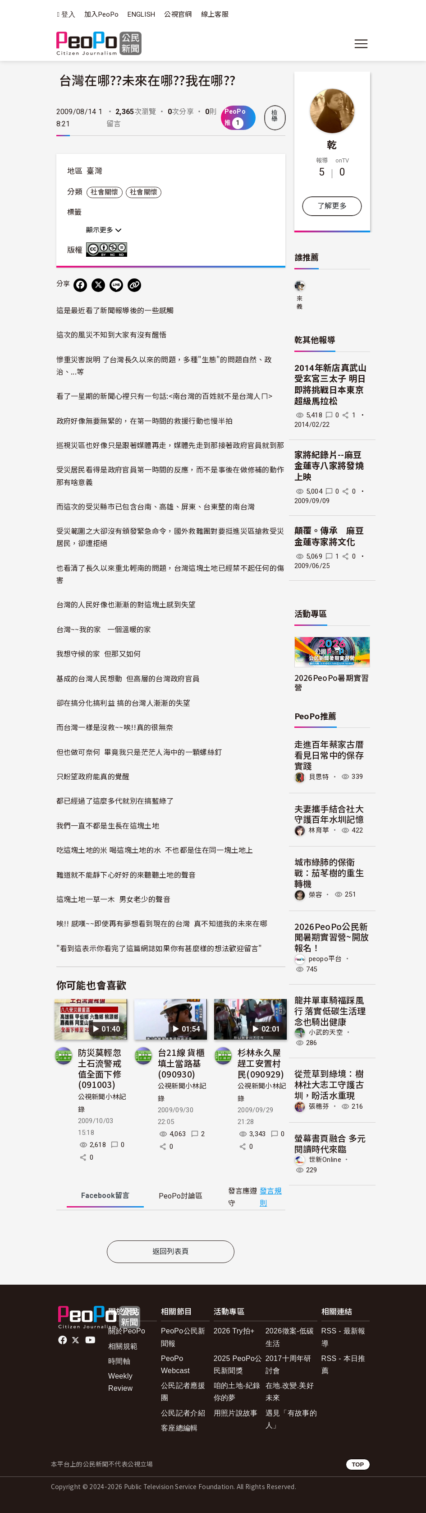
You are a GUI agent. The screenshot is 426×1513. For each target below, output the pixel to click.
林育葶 (319, 830)
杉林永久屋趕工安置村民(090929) (261, 1063)
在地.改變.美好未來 (290, 1392)
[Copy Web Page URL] (134, 285)
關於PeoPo (126, 1331)
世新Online (325, 1160)
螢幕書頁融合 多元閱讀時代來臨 (330, 1143)
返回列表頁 (170, 1251)
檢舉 (274, 116)
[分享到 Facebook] (80, 285)
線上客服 (215, 14)
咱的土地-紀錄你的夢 (237, 1392)
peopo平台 (325, 959)
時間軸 (119, 1361)
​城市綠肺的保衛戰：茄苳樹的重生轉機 (329, 872)
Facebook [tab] (105, 1195)
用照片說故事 (236, 1413)
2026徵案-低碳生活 (290, 1337)
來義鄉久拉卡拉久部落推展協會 (299, 303)
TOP (358, 1464)
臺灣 (94, 171)
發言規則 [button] (271, 1197)
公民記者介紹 (183, 1413)
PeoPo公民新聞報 (183, 1337)
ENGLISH (141, 14)
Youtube (91, 1340)
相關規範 (122, 1346)
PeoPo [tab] (180, 1196)
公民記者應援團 (183, 1392)
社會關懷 (104, 192)
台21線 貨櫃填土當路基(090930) (181, 1063)
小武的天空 (326, 1032)
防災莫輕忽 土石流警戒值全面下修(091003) (100, 1068)
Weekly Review (120, 1382)
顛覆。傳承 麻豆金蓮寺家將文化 (329, 536)
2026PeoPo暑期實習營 (331, 682)
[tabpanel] (170, 1227)
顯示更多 (104, 230)
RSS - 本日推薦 (343, 1364)
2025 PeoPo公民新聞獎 (238, 1364)
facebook (63, 1340)
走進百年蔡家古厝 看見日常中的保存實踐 (329, 755)
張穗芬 (319, 1106)
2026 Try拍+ (234, 1331)
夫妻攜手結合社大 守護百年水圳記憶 (329, 813)
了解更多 (332, 206)
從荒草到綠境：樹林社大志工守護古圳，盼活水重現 (329, 1084)
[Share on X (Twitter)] (98, 285)
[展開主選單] (361, 44)
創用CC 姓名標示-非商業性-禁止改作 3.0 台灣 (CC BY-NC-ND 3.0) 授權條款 (108, 249)
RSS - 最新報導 (343, 1337)
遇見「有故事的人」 (291, 1419)
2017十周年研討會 (288, 1364)
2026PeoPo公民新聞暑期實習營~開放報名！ (331, 937)
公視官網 (178, 14)
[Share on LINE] (116, 285)
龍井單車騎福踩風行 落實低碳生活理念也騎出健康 (330, 1010)
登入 (68, 14)
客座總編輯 (179, 1428)
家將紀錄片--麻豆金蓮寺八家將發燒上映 (329, 466)
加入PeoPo (101, 14)
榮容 (316, 894)
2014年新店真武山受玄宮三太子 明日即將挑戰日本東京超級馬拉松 (330, 385)
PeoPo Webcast (175, 1364)
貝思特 (319, 777)
